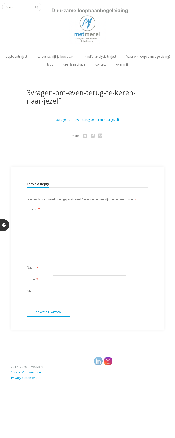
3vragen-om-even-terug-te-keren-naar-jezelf (87, 119)
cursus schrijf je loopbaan (55, 56)
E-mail (32, 279)
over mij (122, 64)
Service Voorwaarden (26, 372)
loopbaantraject (16, 56)
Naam (32, 267)
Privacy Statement (24, 378)
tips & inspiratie (74, 64)
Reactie (33, 209)
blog (50, 64)
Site (29, 291)
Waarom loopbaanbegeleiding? (148, 56)
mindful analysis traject (100, 56)
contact (100, 64)
